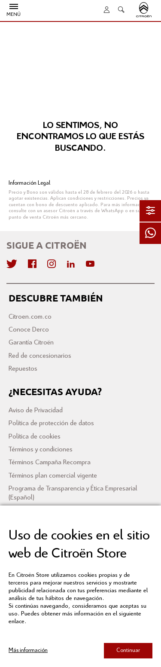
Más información (28, 650)
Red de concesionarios (40, 355)
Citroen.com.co (30, 316)
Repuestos (23, 368)
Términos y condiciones (41, 449)
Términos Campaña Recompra (50, 462)
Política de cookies (35, 436)
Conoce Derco (29, 329)
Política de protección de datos (51, 423)
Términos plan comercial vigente (53, 475)
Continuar (128, 650)
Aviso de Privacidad (36, 410)
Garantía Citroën (31, 342)
